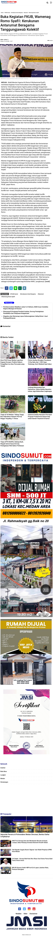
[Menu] (51, 2)
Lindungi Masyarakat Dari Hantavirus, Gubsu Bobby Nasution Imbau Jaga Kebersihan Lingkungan (40, 389)
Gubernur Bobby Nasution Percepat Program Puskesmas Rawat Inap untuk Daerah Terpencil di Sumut (40, 416)
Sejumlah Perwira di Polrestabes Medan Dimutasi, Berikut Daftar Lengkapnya (24, 835)
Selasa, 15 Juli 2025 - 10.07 (6, 41)
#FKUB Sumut (14, 294)
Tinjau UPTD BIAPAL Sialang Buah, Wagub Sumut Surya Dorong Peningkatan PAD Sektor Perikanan (12, 444)
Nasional (26, 12)
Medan (2, 778)
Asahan (2, 768)
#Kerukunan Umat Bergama (28, 294)
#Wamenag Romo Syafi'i (8, 296)
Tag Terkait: (4, 294)
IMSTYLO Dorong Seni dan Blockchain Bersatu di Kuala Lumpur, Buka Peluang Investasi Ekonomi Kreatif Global (30, 841)
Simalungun (4, 782)
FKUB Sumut (7, 12)
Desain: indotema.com (26, 934)
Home (2, 12)
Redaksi (18, 914)
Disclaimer (33, 914)
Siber (25, 914)
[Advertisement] (26, 797)
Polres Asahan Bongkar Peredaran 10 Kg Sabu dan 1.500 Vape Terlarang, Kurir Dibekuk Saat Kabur (40, 362)
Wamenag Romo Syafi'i (34, 12)
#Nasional (41, 294)
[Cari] (47, 3)
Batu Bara (3, 771)
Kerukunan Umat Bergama (17, 12)
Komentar (50, 40)
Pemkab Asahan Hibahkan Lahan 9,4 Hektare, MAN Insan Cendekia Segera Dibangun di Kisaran (25, 308)
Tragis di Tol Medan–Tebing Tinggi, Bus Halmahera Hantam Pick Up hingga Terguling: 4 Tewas (12, 416)
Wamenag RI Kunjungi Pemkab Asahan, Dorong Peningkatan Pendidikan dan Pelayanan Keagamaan (23, 312)
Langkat (3, 775)
